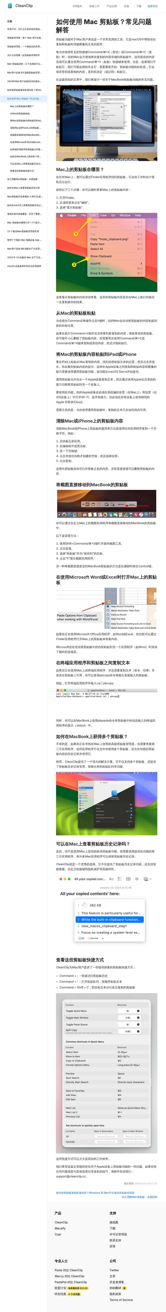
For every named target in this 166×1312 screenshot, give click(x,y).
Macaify (60, 1228)
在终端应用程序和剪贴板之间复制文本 (28, 149)
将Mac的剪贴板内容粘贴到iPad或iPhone (28, 120)
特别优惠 (60, 1294)
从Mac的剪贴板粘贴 (20, 113)
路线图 (114, 1222)
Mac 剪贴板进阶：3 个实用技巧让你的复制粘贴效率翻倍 (27, 64)
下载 (138, 6)
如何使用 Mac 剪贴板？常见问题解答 (25, 98)
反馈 (112, 1246)
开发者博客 (117, 1282)
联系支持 (115, 1240)
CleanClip (61, 1222)
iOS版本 (77, 6)
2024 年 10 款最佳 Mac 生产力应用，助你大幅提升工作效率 (27, 257)
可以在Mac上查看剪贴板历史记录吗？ (28, 163)
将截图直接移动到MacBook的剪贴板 (28, 135)
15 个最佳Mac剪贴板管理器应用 (23, 231)
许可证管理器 (118, 1234)
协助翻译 (115, 1288)
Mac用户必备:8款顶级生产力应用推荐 (25, 248)
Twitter (114, 1270)
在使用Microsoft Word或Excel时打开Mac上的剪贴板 (28, 142)
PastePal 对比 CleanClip (71, 1282)
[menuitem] (77, 6)
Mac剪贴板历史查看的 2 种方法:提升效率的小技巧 (27, 196)
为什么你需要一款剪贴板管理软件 (23, 55)
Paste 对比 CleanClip (69, 1270)
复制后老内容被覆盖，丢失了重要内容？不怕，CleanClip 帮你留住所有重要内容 (27, 214)
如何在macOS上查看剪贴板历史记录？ (26, 205)
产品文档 (112, 6)
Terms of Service (121, 1300)
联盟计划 (60, 1288)
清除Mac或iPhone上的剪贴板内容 (26, 127)
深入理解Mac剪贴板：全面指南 (22, 179)
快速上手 (94, 6)
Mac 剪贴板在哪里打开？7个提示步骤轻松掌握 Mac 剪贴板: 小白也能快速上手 (27, 222)
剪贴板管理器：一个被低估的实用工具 (25, 46)
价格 (126, 6)
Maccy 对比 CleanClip (69, 1276)
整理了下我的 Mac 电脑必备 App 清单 (25, 240)
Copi (58, 1234)
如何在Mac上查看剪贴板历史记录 (23, 187)
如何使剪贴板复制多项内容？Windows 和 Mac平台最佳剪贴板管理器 (27, 90)
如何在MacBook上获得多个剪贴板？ (28, 156)
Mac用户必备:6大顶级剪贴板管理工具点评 (27, 72)
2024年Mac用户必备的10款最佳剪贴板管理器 (27, 81)
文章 (112, 1276)
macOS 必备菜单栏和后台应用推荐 (24, 266)
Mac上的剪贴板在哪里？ (22, 106)
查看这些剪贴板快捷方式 (22, 170)
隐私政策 (115, 1294)
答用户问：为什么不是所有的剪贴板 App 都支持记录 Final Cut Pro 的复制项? (27, 29)
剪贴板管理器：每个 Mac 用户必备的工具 (27, 37)
